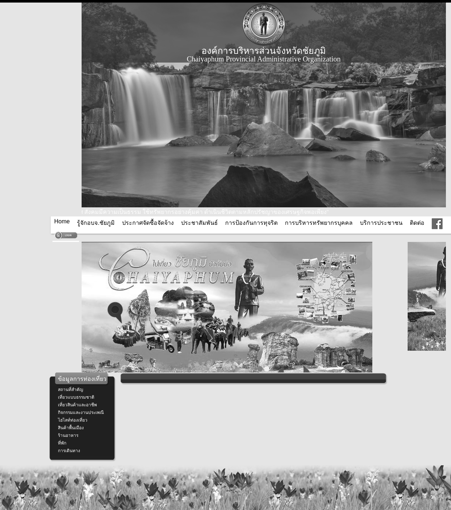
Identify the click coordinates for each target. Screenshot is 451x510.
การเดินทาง (69, 450)
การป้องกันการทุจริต (251, 223)
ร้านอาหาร (68, 435)
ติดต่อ (417, 223)
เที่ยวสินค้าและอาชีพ (77, 404)
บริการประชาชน (381, 223)
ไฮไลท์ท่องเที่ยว (72, 420)
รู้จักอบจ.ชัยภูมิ (95, 223)
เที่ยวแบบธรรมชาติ (76, 397)
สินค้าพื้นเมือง (71, 427)
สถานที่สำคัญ (70, 389)
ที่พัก (62, 443)
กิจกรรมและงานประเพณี (81, 412)
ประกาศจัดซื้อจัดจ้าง (148, 223)
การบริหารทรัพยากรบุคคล (319, 223)
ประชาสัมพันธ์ (199, 223)
